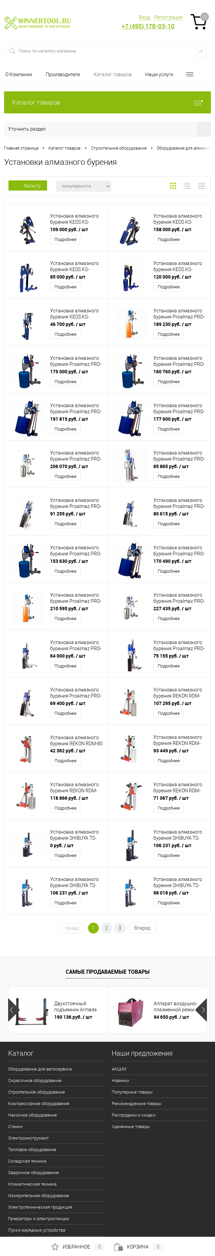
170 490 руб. (172, 561)
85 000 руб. (67, 276)
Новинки (120, 1080)
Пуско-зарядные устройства (36, 1230)
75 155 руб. (171, 656)
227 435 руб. (172, 608)
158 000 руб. (172, 229)
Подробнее (66, 239)
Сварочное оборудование (33, 1172)
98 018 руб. (171, 892)
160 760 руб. (172, 371)
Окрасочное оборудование (35, 1080)
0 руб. (61, 845)
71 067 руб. (171, 798)
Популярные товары (132, 1092)
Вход (144, 17)
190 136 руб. (73, 1017)
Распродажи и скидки (133, 1115)
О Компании (18, 74)
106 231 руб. (172, 845)
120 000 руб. (172, 276)
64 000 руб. (67, 656)
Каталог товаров (113, 74)
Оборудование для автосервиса (40, 1069)
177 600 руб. (172, 419)
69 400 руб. (67, 703)
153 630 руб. (69, 561)
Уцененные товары (131, 1126)
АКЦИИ (119, 1069)
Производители (63, 74)
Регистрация (168, 17)
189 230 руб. (172, 324)
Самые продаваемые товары (108, 971)
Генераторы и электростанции (38, 1218)
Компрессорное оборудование (38, 1103)
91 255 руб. (67, 513)
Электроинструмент (28, 1138)
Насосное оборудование (32, 1115)
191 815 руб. (69, 419)
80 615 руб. (171, 513)
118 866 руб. (69, 798)
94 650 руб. (171, 1017)
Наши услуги (159, 74)
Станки (15, 1126)
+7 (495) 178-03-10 (148, 26)
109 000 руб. (69, 229)
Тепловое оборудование (32, 1149)
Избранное (78, 1247)
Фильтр (28, 186)
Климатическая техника (32, 1184)
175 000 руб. (69, 371)
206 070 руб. (69, 466)
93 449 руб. (171, 750)
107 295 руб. (172, 703)
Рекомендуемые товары (137, 1103)
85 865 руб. (171, 466)
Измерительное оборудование (38, 1195)
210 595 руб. (69, 608)
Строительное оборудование (36, 1092)
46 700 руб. (67, 324)
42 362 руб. (67, 750)
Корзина (139, 1247)
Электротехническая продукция (40, 1207)
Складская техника (27, 1161)
